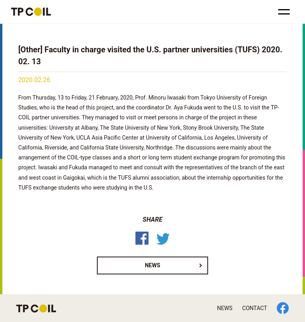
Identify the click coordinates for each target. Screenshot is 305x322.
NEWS (152, 265)
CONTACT (254, 308)
